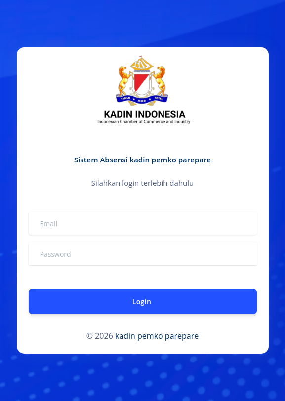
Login (141, 301)
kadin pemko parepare (157, 335)
